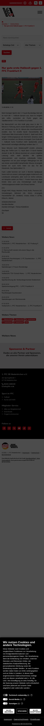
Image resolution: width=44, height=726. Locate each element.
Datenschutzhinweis (21, 719)
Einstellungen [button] (35, 719)
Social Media (14, 699)
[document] (22, 666)
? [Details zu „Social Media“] (24, 699)
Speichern (22, 711)
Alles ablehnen (8, 711)
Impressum (8, 719)
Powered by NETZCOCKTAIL (22, 724)
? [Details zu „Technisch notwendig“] (31, 695)
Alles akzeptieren (35, 711)
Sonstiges (13, 703)
